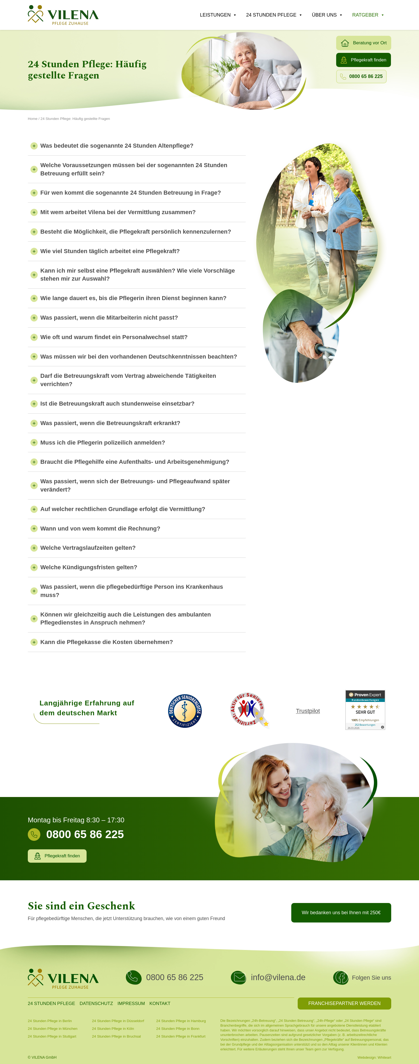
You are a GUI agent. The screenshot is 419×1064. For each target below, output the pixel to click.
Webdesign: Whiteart (374, 1057)
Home (32, 119)
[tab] (137, 147)
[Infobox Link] (106, 837)
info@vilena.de (278, 977)
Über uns (327, 15)
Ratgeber (368, 15)
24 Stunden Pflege (274, 15)
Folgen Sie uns (371, 977)
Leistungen (218, 15)
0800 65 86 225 (174, 977)
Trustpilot (308, 711)
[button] (363, 43)
